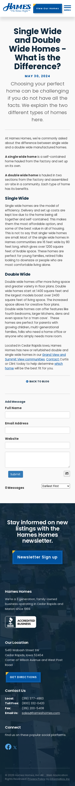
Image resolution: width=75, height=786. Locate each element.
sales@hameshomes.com (41, 713)
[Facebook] (8, 746)
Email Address (16, 423)
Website (12, 439)
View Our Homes (47, 8)
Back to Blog (37, 381)
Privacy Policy (36, 779)
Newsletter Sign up (37, 557)
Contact (53, 359)
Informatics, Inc (60, 779)
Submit (15, 474)
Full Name (13, 408)
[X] (15, 746)
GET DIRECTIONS (23, 677)
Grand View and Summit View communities (35, 357)
